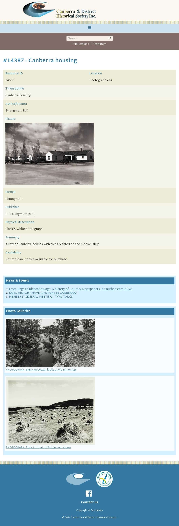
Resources (99, 44)
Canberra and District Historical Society (94, 517)
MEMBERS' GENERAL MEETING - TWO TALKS (41, 297)
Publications (81, 44)
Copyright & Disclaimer (89, 510)
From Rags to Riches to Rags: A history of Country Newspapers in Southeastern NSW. (70, 289)
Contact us (89, 502)
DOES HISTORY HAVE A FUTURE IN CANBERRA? (43, 293)
